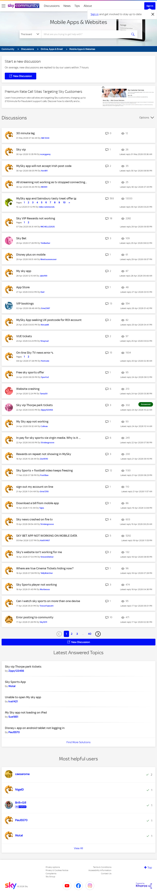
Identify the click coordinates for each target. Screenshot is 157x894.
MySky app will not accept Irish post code (43, 166)
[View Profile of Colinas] (44, 426)
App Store (23, 287)
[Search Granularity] (30, 34)
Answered (145, 404)
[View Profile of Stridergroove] (47, 442)
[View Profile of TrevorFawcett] (47, 606)
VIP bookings (25, 303)
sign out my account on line (34, 487)
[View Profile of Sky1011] (43, 622)
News (67, 6)
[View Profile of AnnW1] (44, 170)
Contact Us (106, 873)
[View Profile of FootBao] (44, 475)
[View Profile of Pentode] (45, 361)
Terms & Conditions (102, 867)
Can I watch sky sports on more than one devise (48, 601)
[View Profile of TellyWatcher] (47, 573)
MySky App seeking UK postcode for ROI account (49, 320)
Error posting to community (34, 617)
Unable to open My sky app (23, 697)
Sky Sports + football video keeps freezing (44, 470)
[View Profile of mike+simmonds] (47, 207)
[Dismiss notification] (152, 14)
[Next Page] (98, 634)
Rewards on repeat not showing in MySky (43, 454)
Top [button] (149, 867)
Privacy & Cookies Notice (57, 870)
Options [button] (144, 117)
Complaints (51, 873)
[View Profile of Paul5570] (14, 732)
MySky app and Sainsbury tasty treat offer (45, 198)
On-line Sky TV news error (33, 352)
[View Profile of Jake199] (43, 276)
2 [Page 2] (71, 633)
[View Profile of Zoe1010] (44, 459)
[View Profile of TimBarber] (45, 243)
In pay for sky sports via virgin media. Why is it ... (48, 438)
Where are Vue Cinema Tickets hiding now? (44, 568)
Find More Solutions (78, 742)
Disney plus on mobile (30, 254)
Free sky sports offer (30, 372)
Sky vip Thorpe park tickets (34, 405)
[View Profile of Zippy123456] (47, 410)
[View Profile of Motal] (11, 686)
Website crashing (27, 389)
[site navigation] (3, 6)
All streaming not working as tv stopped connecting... (51, 182)
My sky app (23, 271)
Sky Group (50, 876)
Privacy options (53, 867)
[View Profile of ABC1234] (45, 138)
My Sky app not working (32, 421)
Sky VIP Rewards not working (35, 218)
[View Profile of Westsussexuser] (48, 259)
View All (78, 848)
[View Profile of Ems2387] (45, 308)
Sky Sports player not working (36, 584)
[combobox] (84, 34)
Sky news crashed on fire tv (34, 519)
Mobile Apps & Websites (78, 22)
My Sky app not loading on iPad (26, 712)
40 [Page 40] (89, 633)
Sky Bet (21, 238)
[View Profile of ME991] (44, 187)
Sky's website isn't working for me (39, 552)
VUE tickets (24, 336)
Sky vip (21, 149)
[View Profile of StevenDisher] (47, 557)
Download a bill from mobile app (37, 503)
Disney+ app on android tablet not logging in (35, 728)
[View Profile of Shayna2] (44, 341)
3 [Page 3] (77, 633)
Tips (77, 6)
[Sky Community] (23, 5)
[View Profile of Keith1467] (45, 540)
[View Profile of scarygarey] (45, 154)
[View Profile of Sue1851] (13, 716)
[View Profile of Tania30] (44, 393)
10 (64, 202)
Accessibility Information (99, 870)
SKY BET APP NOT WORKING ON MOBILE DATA (46, 535)
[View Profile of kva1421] (13, 701)
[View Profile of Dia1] (42, 292)
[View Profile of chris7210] (44, 491)
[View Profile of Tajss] (41, 508)
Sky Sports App (15, 682)
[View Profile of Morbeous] (45, 589)
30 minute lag (25, 133)
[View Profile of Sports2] (45, 377)
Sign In (150, 5)
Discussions (52, 6)
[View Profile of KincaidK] (45, 325)
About (88, 6)
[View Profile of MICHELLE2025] (48, 226)
